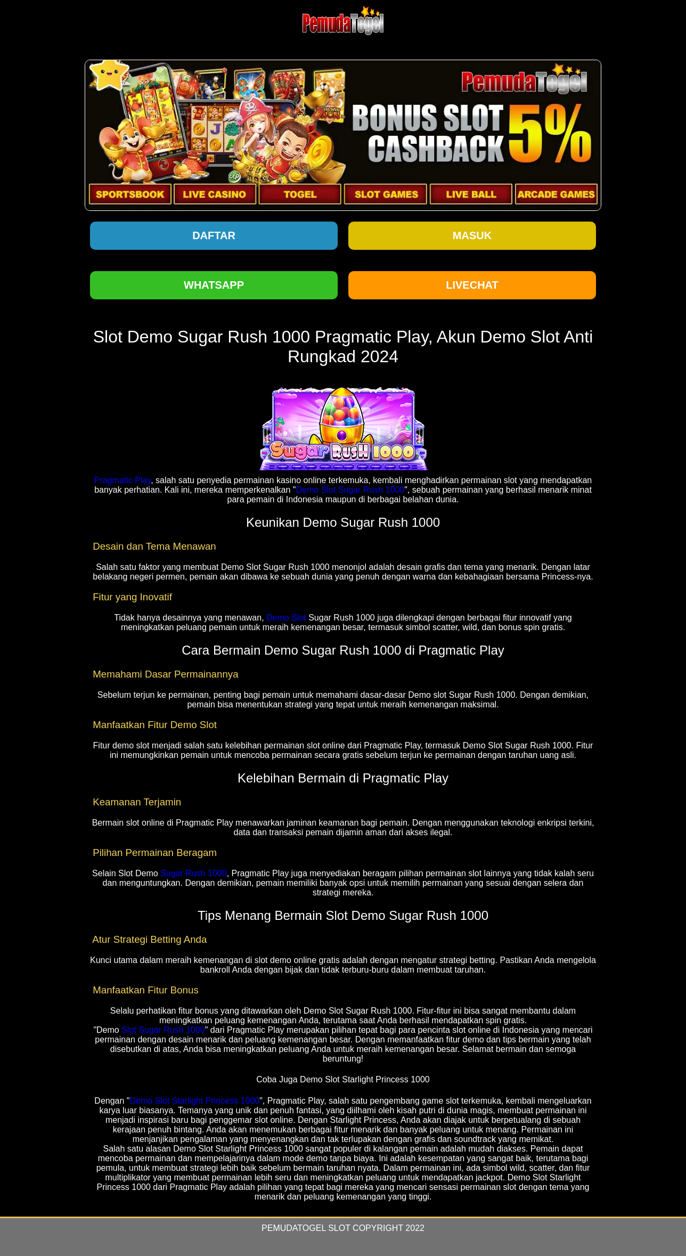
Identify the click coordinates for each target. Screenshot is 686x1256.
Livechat (472, 285)
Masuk (472, 235)
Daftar (213, 235)
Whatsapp (214, 285)
